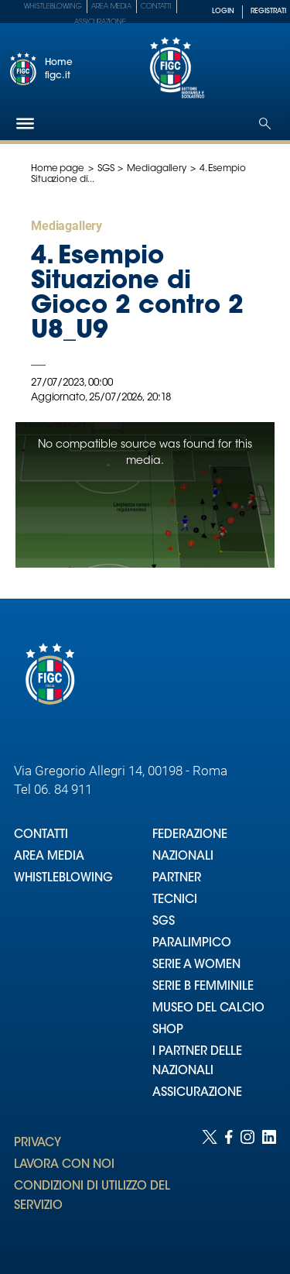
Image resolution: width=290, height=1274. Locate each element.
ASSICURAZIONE (197, 1093)
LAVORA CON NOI (64, 1165)
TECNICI (174, 900)
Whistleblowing (53, 6)
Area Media (111, 6)
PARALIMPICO (191, 943)
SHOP (167, 1030)
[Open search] (265, 123)
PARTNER (176, 878)
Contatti (156, 6)
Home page (57, 168)
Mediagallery (156, 168)
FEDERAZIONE (189, 835)
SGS (105, 168)
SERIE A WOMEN (196, 965)
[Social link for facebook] (229, 1186)
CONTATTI (41, 835)
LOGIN (223, 11)
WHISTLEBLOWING (63, 878)
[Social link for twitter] (209, 1186)
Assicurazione (100, 22)
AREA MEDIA (49, 857)
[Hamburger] (25, 123)
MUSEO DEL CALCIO (208, 1009)
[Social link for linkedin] (269, 1186)
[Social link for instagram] (247, 1186)
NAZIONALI (182, 857)
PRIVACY (37, 1143)
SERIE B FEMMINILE (203, 987)
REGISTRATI (268, 11)
